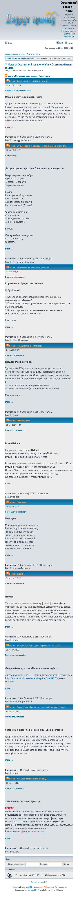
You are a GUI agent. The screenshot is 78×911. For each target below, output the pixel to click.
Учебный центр (68, 31)
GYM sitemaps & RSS (39, 882)
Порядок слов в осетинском (29, 346)
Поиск (69, 43)
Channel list (61, 887)
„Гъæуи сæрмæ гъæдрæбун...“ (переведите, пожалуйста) (41, 146)
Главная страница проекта (69, 27)
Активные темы (33, 54)
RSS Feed (49, 887)
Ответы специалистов (14, 277)
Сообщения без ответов (15, 54)
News (31, 58)
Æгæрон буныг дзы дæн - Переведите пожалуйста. (39, 645)
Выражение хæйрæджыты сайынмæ (33, 267)
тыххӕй (20, 574)
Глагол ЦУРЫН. (23, 420)
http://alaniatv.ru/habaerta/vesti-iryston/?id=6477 (30, 678)
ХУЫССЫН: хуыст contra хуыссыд (31, 778)
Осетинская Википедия (69, 35)
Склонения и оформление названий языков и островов (41, 707)
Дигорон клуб (11, 155)
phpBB (33, 890)
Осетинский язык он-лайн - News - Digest (32, 76)
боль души (21, 502)
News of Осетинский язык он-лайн (27, 64)
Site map (24, 58)
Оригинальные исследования (17, 90)
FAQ (60, 43)
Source (9, 76)
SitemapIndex (36, 887)
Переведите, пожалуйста (15, 512)
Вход (8, 43)
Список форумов (12, 58)
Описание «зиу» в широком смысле (32, 81)
